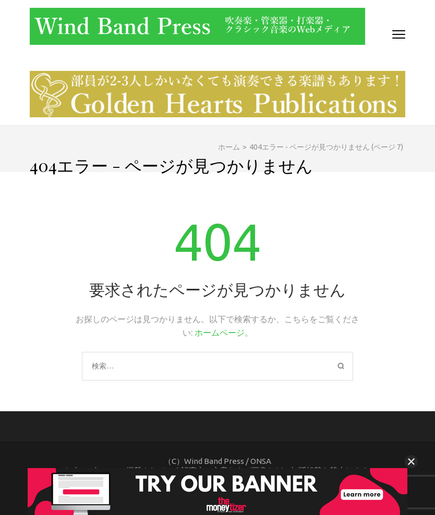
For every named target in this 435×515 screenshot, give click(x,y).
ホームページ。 (224, 332)
